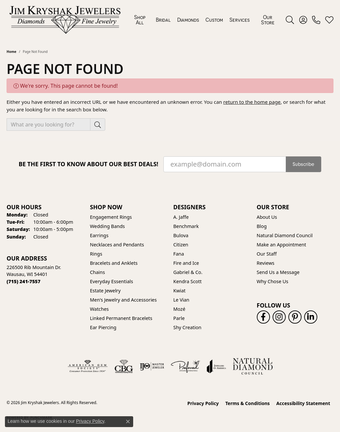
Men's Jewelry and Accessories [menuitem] (123, 300)
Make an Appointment (281, 244)
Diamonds (188, 20)
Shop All (139, 19)
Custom (214, 20)
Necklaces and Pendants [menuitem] (117, 244)
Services (240, 20)
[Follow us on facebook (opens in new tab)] (263, 317)
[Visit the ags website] (87, 366)
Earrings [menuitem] (99, 235)
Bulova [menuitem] (180, 235)
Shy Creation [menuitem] (187, 327)
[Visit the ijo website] (152, 366)
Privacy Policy (203, 403)
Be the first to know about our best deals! (88, 164)
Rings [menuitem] (96, 254)
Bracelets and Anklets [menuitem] (114, 263)
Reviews (266, 263)
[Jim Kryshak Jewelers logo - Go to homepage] (65, 19)
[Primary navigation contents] (204, 19)
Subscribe (303, 164)
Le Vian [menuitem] (181, 300)
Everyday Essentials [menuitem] (111, 281)
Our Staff (267, 254)
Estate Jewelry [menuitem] (105, 290)
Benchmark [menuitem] (186, 226)
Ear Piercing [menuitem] (103, 327)
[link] (316, 19)
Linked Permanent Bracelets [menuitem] (121, 318)
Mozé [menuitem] (179, 309)
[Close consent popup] (128, 421)
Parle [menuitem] (179, 318)
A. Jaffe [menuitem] (181, 217)
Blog (262, 226)
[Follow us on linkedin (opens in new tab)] (310, 317)
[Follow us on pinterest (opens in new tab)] (295, 317)
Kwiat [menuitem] (179, 290)
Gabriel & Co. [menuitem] (188, 272)
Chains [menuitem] (97, 272)
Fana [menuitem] (178, 254)
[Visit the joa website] (216, 366)
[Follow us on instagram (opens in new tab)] (279, 317)
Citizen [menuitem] (180, 244)
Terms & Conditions (247, 403)
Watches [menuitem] (99, 309)
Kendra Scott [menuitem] (187, 281)
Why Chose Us (272, 281)
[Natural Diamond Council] (253, 366)
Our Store (268, 19)
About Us (267, 217)
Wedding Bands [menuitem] (107, 226)
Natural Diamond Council (285, 235)
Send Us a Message (278, 272)
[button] (290, 19)
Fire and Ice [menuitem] (186, 263)
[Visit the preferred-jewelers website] (185, 366)
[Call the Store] (23, 281)
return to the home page (251, 102)
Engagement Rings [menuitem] (111, 217)
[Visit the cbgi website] (123, 366)
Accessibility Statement (303, 403)
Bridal (163, 20)
